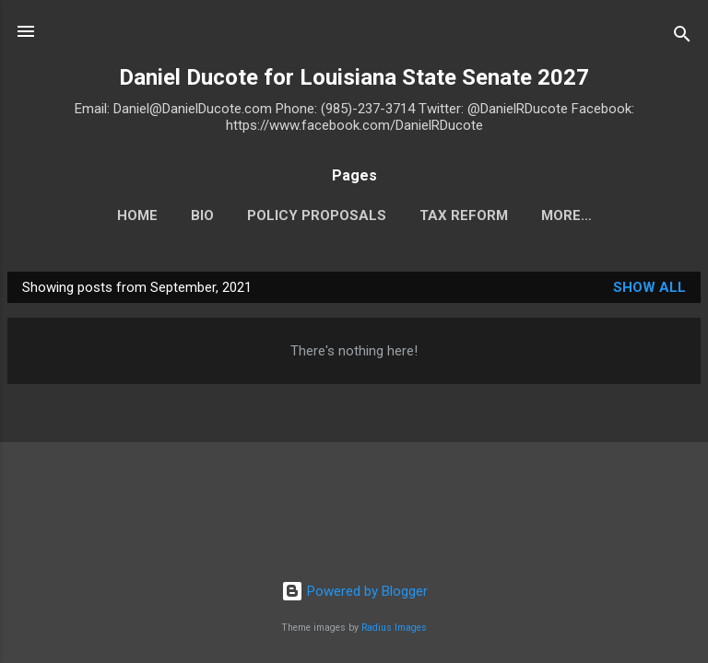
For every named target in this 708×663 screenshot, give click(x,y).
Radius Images (394, 628)
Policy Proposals (316, 215)
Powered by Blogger (354, 591)
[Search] (682, 37)
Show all (649, 287)
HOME (137, 215)
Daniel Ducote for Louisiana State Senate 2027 (354, 77)
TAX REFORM (463, 215)
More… (566, 215)
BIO (202, 215)
